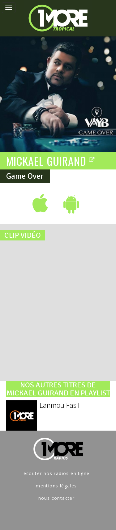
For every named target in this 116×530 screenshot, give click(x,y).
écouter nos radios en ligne (57, 473)
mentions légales (56, 486)
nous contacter (56, 498)
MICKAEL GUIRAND (50, 160)
